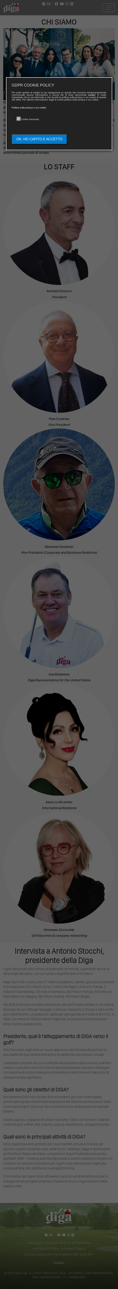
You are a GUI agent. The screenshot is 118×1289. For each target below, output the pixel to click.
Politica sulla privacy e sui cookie (29, 107)
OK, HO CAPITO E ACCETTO (40, 139)
